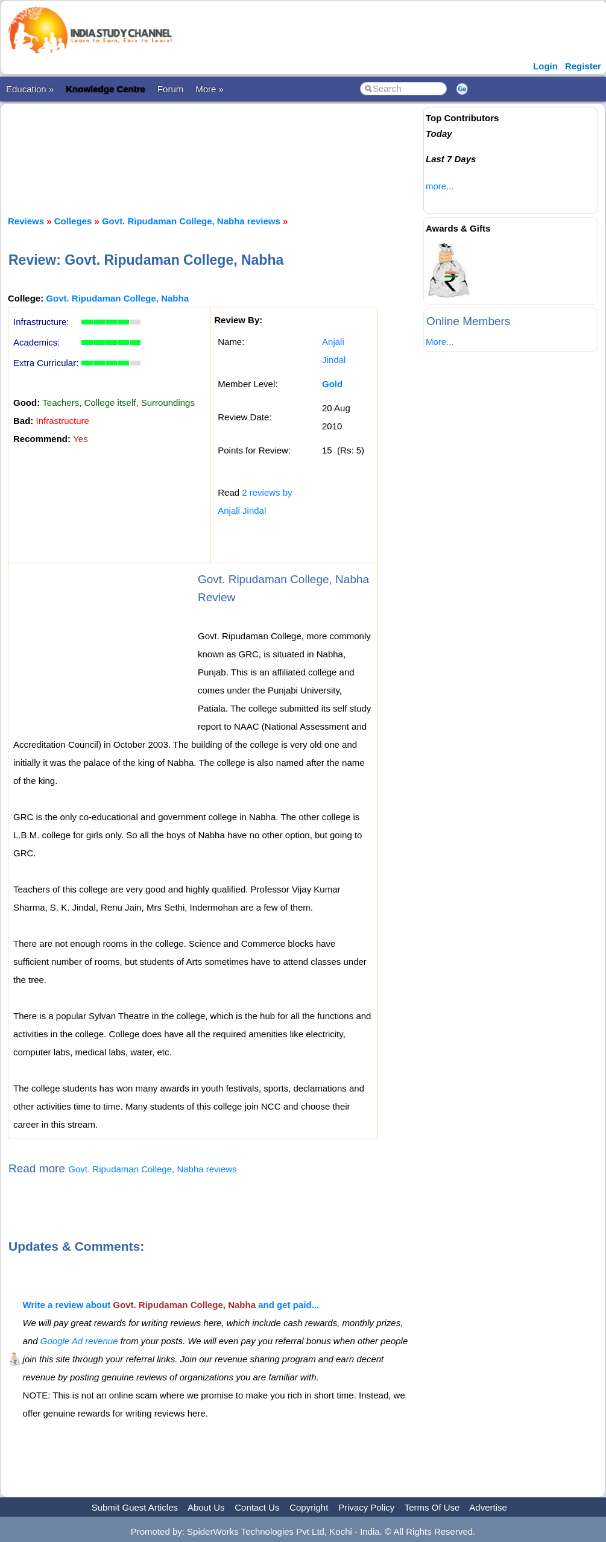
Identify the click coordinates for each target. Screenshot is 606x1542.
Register (583, 66)
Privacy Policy (366, 1507)
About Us (206, 1507)
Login (545, 66)
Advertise (488, 1507)
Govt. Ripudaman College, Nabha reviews (191, 221)
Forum (170, 89)
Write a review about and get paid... (171, 1305)
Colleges (73, 221)
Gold (332, 384)
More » (209, 89)
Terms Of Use (432, 1507)
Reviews (26, 221)
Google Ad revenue (79, 1341)
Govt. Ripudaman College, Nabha (117, 298)
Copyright (308, 1507)
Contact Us (257, 1507)
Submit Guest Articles (135, 1507)
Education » (30, 89)
